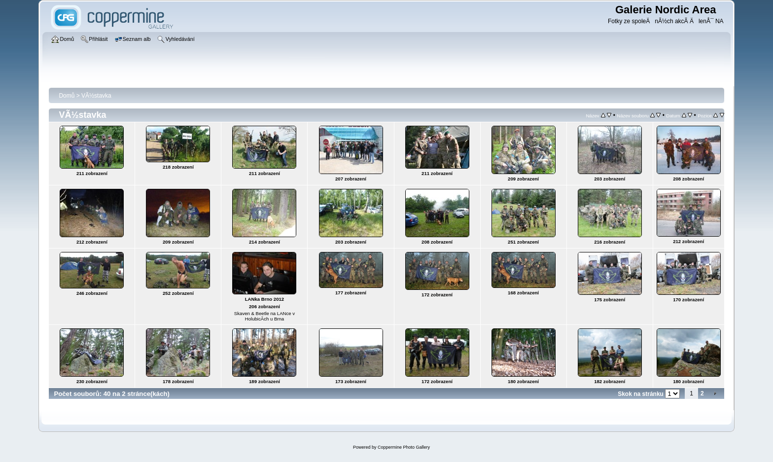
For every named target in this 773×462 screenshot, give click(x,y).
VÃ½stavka (96, 95)
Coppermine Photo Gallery (404, 447)
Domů (66, 95)
